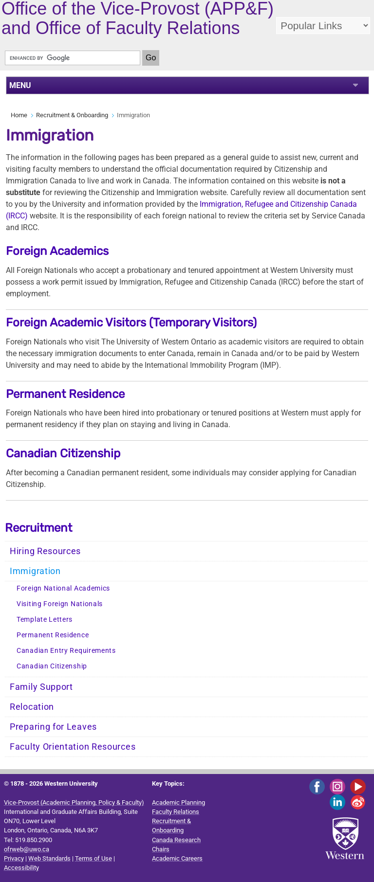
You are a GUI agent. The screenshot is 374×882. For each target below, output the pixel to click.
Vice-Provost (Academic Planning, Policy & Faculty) (74, 802)
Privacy (14, 858)
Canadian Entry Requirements (66, 651)
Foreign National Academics (63, 588)
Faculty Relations (175, 811)
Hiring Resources (45, 551)
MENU (20, 85)
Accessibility (21, 867)
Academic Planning (178, 802)
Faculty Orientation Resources (72, 747)
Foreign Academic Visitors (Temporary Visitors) (131, 322)
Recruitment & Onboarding (72, 115)
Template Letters (45, 619)
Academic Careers (177, 858)
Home (19, 115)
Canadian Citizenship (63, 453)
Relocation (32, 707)
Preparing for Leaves (53, 727)
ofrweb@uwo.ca (26, 849)
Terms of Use (93, 858)
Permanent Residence (65, 394)
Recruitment (38, 528)
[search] (72, 58)
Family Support (41, 687)
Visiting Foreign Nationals (60, 604)
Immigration (35, 571)
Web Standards (49, 858)
